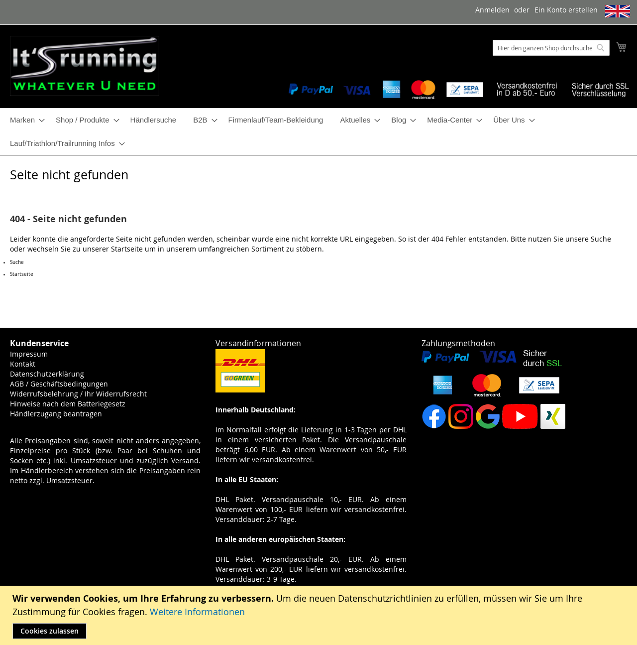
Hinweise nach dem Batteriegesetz (67, 403)
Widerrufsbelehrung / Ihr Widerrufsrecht (78, 393)
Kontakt (22, 364)
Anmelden (492, 9)
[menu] (318, 131)
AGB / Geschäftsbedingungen (59, 383)
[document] (319, 615)
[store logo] (84, 66)
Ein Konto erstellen (566, 9)
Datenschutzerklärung (47, 374)
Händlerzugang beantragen (56, 413)
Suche (601, 239)
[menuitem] (24, 119)
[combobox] (551, 48)
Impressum (29, 354)
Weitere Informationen (197, 612)
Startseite (127, 249)
